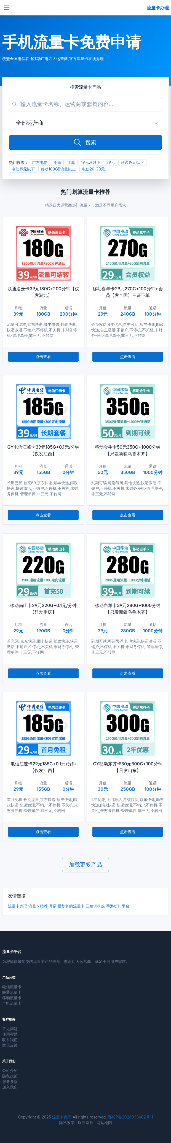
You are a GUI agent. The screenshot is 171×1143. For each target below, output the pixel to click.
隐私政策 (10, 1076)
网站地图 (104, 1122)
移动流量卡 (12, 997)
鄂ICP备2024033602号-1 (130, 1117)
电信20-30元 (93, 169)
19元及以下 (90, 162)
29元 (110, 162)
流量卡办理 (17, 906)
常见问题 (10, 1028)
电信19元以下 (23, 169)
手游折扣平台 (117, 906)
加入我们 (10, 1087)
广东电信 (39, 162)
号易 (53, 906)
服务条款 (10, 1081)
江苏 (71, 162)
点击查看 (43, 356)
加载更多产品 (85, 864)
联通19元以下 (132, 162)
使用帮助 (10, 1034)
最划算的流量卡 (71, 906)
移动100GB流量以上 (58, 169)
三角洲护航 (95, 906)
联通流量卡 (12, 992)
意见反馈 (10, 1045)
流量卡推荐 (38, 906)
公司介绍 (10, 1070)
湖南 (57, 162)
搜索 (84, 142)
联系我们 (10, 1039)
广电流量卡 (12, 1003)
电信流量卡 (12, 986)
